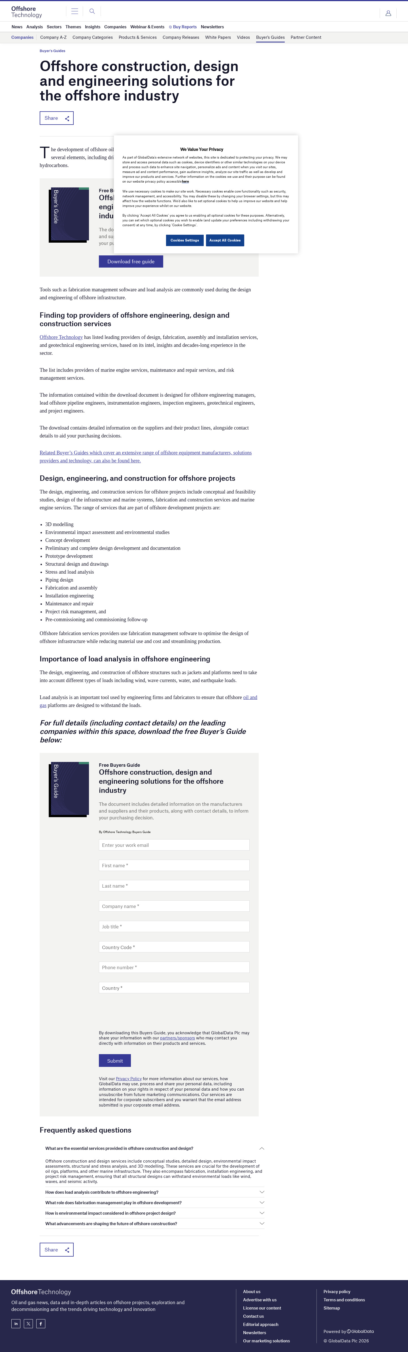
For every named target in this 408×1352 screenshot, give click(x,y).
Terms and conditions (344, 1299)
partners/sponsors (177, 1038)
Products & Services (138, 37)
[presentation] (142, 1011)
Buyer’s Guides (270, 37)
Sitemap (332, 1307)
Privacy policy (337, 1291)
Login (388, 13)
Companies (22, 37)
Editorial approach (261, 1324)
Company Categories (93, 37)
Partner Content (306, 37)
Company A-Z (53, 37)
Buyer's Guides (52, 51)
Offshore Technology (61, 338)
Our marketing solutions (266, 1340)
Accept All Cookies (225, 240)
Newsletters (254, 1332)
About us (251, 1291)
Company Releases (181, 37)
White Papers (218, 37)
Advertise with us (260, 1299)
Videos (243, 37)
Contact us (253, 1316)
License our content (262, 1307)
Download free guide (135, 262)
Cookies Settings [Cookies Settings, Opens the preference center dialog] (183, 240)
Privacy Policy (129, 1079)
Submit (116, 1061)
